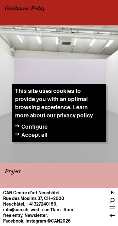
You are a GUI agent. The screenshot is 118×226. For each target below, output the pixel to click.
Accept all (34, 135)
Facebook (13, 221)
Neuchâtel (13, 204)
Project (12, 172)
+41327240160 (41, 204)
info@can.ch (15, 210)
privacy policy (75, 115)
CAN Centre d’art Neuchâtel (31, 193)
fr (113, 193)
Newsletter (36, 215)
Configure (34, 127)
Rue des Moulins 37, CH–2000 (33, 198)
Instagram (35, 221)
